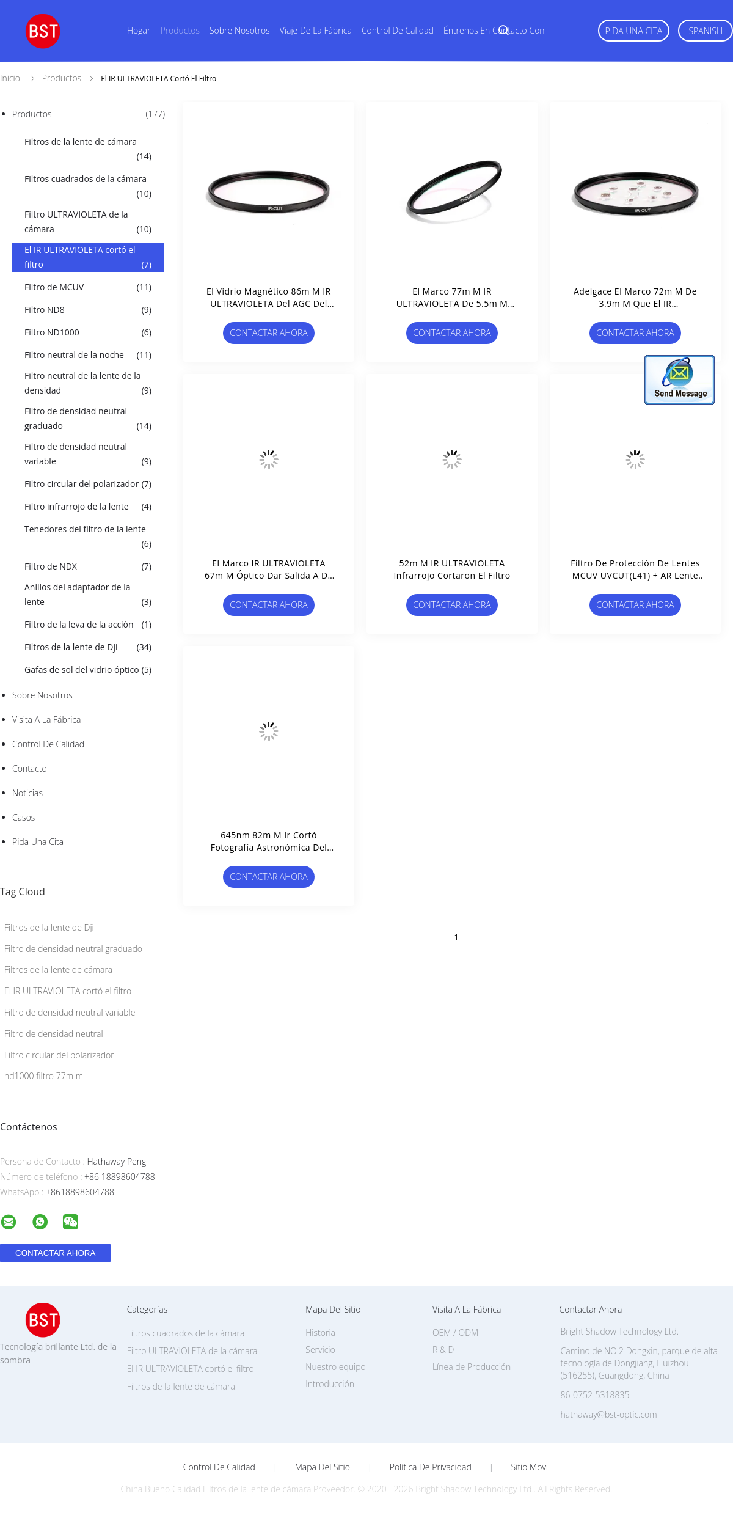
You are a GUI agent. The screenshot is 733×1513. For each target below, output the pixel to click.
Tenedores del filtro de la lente (87, 537)
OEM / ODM (455, 1332)
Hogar (138, 30)
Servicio (320, 1349)
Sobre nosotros (240, 30)
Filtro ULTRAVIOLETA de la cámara (87, 222)
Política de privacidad (431, 1467)
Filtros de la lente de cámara (87, 150)
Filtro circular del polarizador (87, 484)
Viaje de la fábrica (316, 30)
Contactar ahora (269, 333)
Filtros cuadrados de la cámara (87, 187)
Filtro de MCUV (87, 287)
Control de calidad (398, 30)
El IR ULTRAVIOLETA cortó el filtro (87, 258)
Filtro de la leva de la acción (87, 624)
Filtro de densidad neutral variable (87, 455)
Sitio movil (530, 1467)
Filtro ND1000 (87, 332)
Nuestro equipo (335, 1366)
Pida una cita (634, 31)
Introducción (329, 1384)
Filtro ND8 (87, 309)
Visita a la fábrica (46, 719)
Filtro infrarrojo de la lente (87, 506)
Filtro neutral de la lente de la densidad (87, 384)
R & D (443, 1349)
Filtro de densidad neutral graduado (87, 419)
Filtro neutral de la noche (87, 355)
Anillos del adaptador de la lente (87, 595)
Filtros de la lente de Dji (87, 647)
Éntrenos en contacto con (494, 30)
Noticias (27, 793)
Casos (23, 817)
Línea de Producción (471, 1366)
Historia (320, 1332)
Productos (180, 30)
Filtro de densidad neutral (53, 1033)
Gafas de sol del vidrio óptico (87, 669)
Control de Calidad (48, 744)
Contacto (29, 768)
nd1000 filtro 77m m (43, 1076)
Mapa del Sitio (322, 1467)
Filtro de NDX (87, 566)
